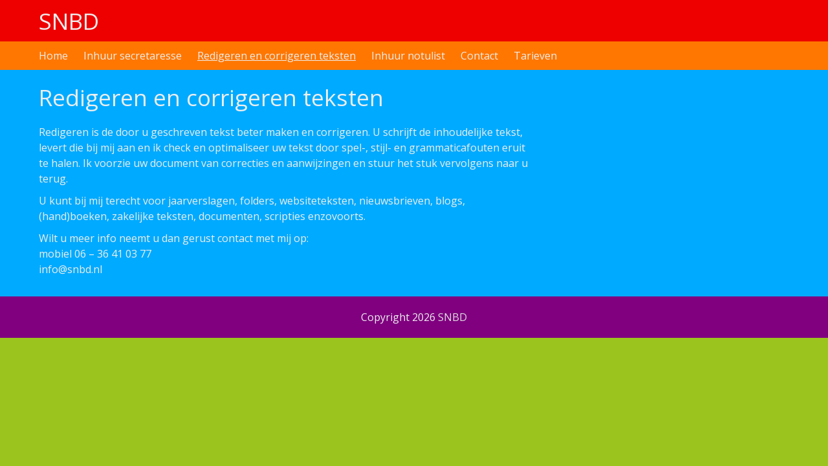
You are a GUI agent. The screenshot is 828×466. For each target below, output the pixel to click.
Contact (479, 56)
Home (53, 56)
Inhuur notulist (408, 56)
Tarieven (535, 56)
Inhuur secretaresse (132, 56)
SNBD (69, 20)
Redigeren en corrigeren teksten (276, 56)
